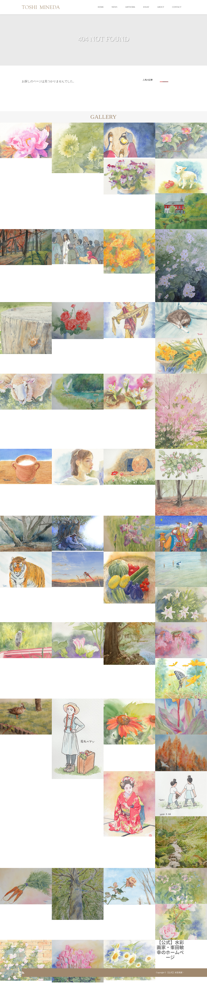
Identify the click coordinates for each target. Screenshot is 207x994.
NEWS (114, 7)
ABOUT (160, 7)
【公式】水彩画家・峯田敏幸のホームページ (170, 949)
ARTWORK (130, 7)
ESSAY (146, 7)
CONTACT (176, 7)
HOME (101, 7)
